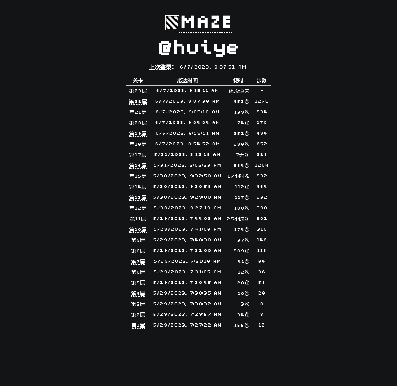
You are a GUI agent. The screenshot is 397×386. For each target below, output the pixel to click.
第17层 (138, 155)
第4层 (138, 293)
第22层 (138, 101)
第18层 (138, 144)
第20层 (138, 123)
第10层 (138, 229)
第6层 (138, 272)
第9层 (138, 240)
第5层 (138, 283)
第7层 (138, 261)
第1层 (138, 325)
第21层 (138, 112)
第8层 (138, 251)
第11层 (138, 219)
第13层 (138, 197)
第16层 (138, 165)
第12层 (138, 208)
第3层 (138, 304)
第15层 (138, 176)
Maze (205, 22)
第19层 (138, 133)
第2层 (138, 315)
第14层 (138, 187)
